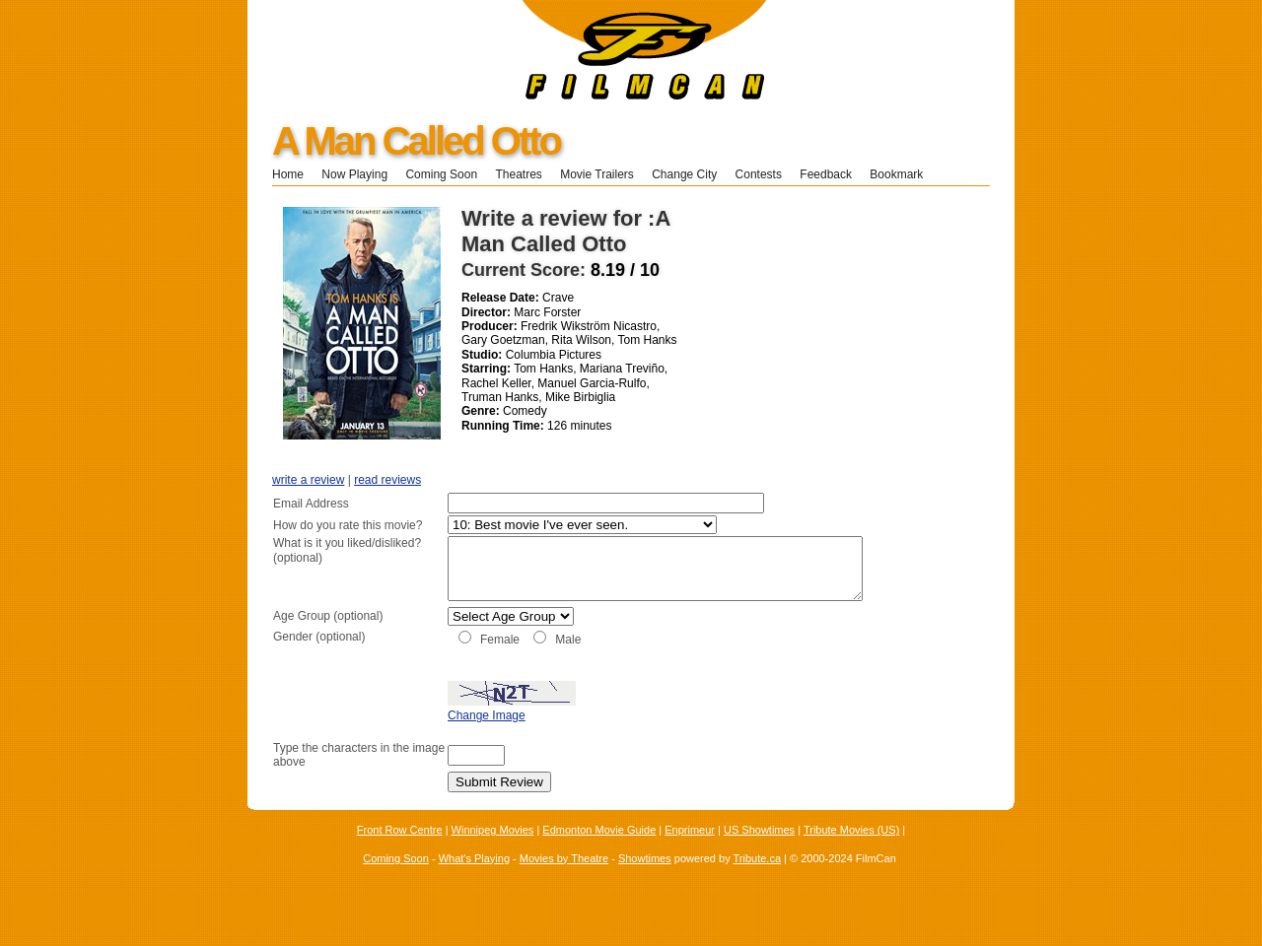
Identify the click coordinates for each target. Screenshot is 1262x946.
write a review (308, 480)
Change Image (437, 737)
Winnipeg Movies (493, 851)
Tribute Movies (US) (851, 851)
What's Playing (474, 879)
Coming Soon (441, 174)
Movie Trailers (597, 174)
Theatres (518, 174)
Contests (759, 174)
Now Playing (354, 174)
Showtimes (644, 879)
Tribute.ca (758, 879)
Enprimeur (690, 851)
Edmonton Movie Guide (599, 851)
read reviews (387, 480)
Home (288, 174)
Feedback (826, 174)
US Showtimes (759, 851)
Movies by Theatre (564, 879)
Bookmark (903, 174)
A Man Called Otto (416, 141)
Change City (684, 174)
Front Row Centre (400, 851)
